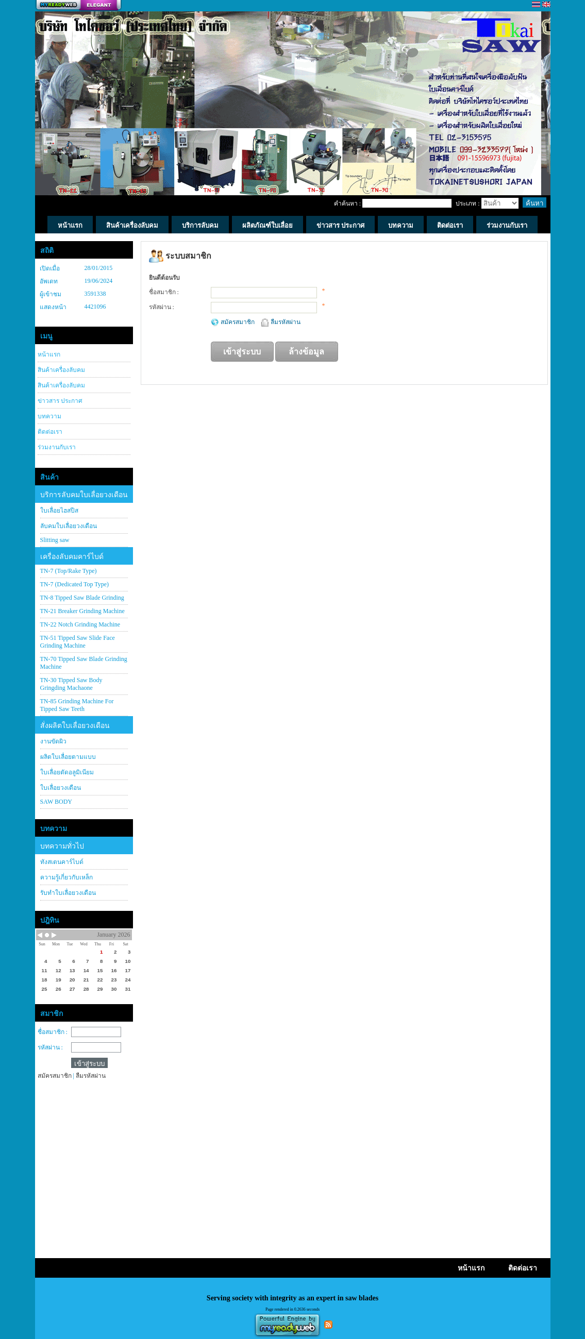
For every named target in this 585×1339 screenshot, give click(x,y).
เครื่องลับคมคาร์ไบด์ (72, 557)
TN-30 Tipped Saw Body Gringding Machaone (71, 683)
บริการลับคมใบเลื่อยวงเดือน (84, 495)
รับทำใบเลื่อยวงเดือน (68, 892)
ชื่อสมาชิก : (53, 1032)
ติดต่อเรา (50, 431)
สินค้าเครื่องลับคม (61, 370)
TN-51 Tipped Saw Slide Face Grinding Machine (77, 641)
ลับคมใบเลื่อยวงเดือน (68, 526)
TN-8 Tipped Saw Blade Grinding (82, 597)
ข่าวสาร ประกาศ (60, 400)
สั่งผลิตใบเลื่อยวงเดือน (75, 726)
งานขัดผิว (53, 741)
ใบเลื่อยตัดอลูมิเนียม (67, 772)
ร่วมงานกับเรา (57, 447)
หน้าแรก (49, 354)
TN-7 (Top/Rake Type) (68, 570)
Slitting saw (55, 540)
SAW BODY (56, 801)
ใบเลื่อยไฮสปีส (59, 510)
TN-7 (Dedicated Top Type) (74, 584)
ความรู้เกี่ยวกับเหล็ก (66, 877)
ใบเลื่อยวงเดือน (60, 787)
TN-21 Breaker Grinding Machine (82, 611)
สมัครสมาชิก (238, 322)
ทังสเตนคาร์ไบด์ (61, 862)
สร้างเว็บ (78, 5)
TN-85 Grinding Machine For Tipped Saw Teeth (77, 705)
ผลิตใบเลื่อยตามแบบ (68, 756)
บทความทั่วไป (62, 846)
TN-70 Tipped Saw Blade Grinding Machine (83, 662)
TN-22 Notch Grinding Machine (80, 624)
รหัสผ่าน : (50, 1047)
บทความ (49, 416)
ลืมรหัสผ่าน (285, 322)
